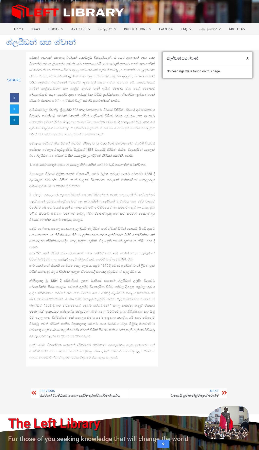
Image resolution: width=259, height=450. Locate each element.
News (35, 29)
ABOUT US (237, 29)
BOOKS (55, 29)
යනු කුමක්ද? (210, 29)
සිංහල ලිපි (107, 29)
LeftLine (166, 29)
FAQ (186, 29)
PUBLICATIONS (137, 29)
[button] (14, 97)
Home (19, 29)
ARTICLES (80, 29)
